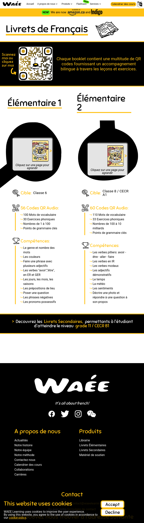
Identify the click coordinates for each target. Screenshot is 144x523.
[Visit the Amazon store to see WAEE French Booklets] (76, 12)
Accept (112, 504)
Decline (112, 512)
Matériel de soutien (92, 455)
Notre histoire (23, 445)
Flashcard (81, 4)
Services (96, 3)
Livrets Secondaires (92, 450)
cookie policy (17, 517)
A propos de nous (47, 3)
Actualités (21, 440)
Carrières (20, 474)
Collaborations (24, 469)
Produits (67, 3)
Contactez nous (24, 460)
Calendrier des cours (123, 4)
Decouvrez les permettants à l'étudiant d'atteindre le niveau (72, 323)
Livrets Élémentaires (92, 445)
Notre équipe (23, 450)
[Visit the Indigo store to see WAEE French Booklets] (96, 12)
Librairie (84, 440)
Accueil (30, 4)
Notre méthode (24, 455)
